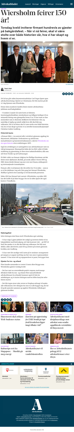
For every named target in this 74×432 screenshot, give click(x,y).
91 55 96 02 (48, 415)
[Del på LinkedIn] (69, 93)
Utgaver (43, 4)
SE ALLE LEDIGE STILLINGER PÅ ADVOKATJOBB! (37, 387)
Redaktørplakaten (37, 418)
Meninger (35, 4)
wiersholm (5, 296)
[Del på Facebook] (63, 93)
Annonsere (59, 4)
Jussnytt (28, 4)
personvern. (54, 420)
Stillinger (51, 4)
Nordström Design (40, 422)
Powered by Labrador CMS (37, 429)
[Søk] (66, 4)
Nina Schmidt (37, 415)
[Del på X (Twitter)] (66, 93)
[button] (71, 364)
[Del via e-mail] (71, 93)
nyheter (13, 296)
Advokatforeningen (26, 417)
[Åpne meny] (71, 4)
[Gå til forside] (12, 4)
